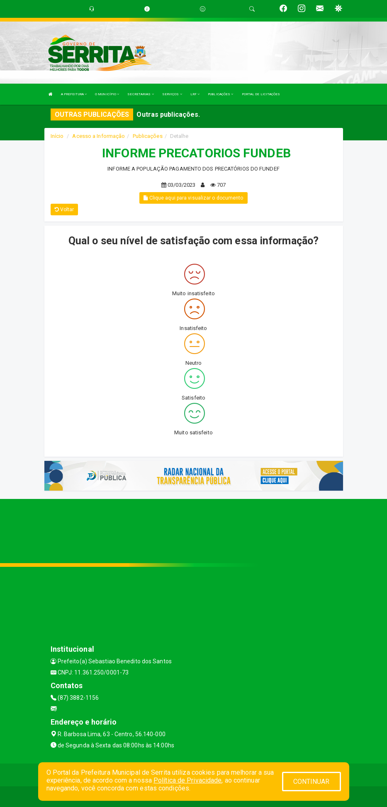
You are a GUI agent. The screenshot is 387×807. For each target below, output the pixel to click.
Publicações (148, 136)
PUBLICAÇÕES (220, 94)
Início (57, 136)
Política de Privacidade (187, 780)
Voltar (64, 209)
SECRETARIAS (140, 94)
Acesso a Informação (98, 136)
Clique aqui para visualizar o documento (193, 198)
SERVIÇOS (172, 94)
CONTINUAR (311, 781)
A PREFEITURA (74, 94)
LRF (195, 94)
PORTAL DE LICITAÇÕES (261, 94)
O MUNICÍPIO (107, 94)
